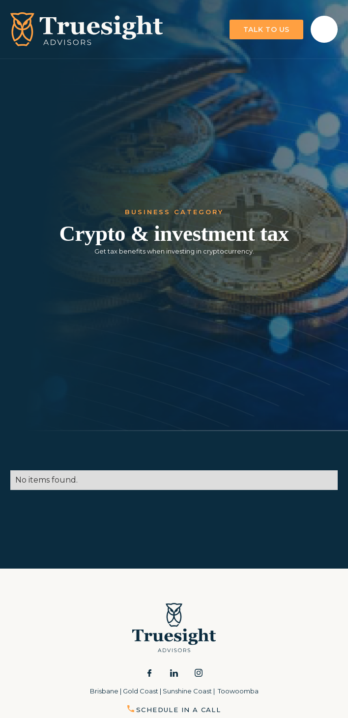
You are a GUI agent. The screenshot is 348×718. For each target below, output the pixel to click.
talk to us (266, 29)
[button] (324, 29)
